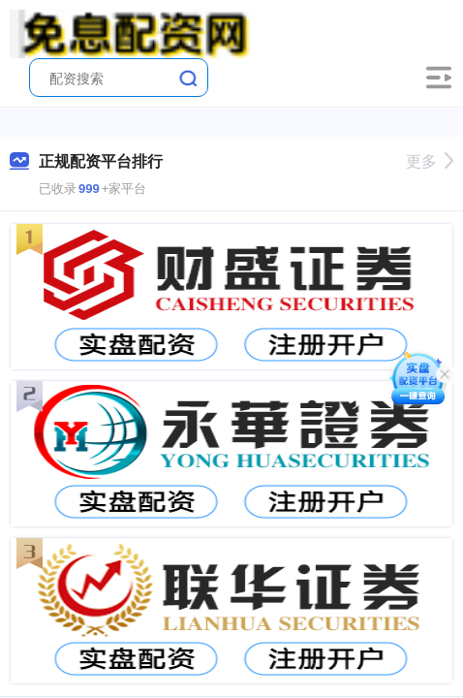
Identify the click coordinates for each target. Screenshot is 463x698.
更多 (429, 161)
